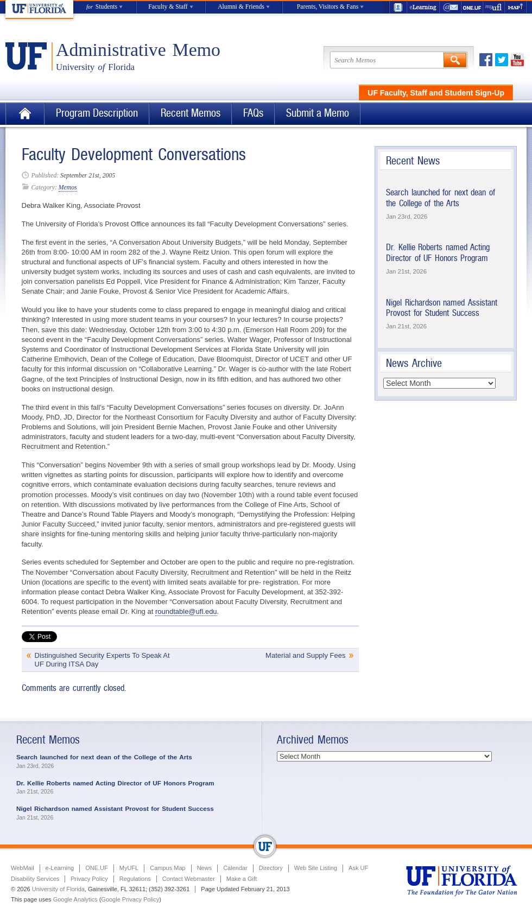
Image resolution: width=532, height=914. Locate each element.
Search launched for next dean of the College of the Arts (440, 197)
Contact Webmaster (188, 878)
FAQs (253, 113)
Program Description (97, 113)
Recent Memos (190, 113)
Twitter (501, 59)
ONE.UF (472, 7)
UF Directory (398, 7)
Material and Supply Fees (305, 655)
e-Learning (423, 7)
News (204, 868)
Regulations (135, 878)
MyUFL (128, 868)
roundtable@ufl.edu (186, 611)
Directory (271, 868)
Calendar (235, 868)
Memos (68, 187)
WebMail (450, 7)
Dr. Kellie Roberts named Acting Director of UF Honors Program (438, 252)
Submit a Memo (317, 113)
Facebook (485, 59)
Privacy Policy (89, 878)
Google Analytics (75, 899)
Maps (516, 7)
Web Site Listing (315, 868)
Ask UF (358, 868)
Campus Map (167, 868)
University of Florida (58, 889)
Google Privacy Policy (130, 899)
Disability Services (35, 878)
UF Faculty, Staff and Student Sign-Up (436, 92)
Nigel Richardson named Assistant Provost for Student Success (441, 308)
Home (25, 113)
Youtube (517, 59)
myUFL (494, 7)
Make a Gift (241, 878)
